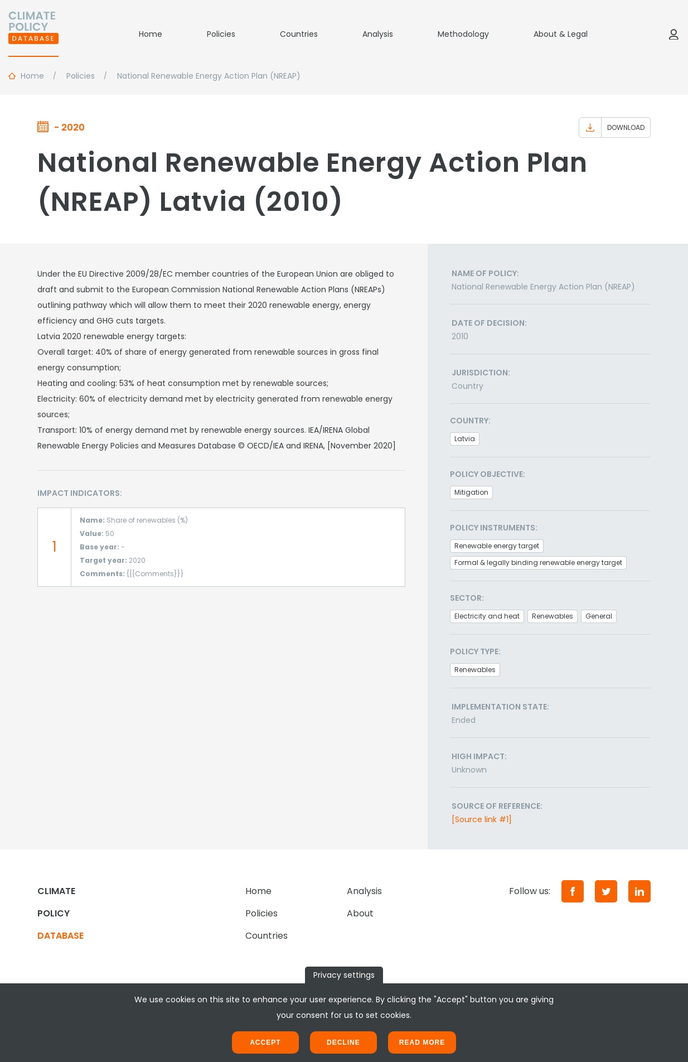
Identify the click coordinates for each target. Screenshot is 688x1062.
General (598, 616)
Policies (221, 34)
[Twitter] (606, 891)
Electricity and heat (487, 616)
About (360, 913)
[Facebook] (572, 891)
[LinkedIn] (639, 891)
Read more (422, 1042)
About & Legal (561, 34)
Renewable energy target (496, 546)
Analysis (377, 34)
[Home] (33, 34)
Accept (265, 1042)
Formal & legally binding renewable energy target (538, 562)
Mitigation (471, 492)
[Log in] (673, 34)
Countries (299, 34)
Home (150, 34)
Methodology (463, 34)
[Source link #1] (482, 819)
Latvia (464, 438)
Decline (343, 1042)
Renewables (552, 616)
